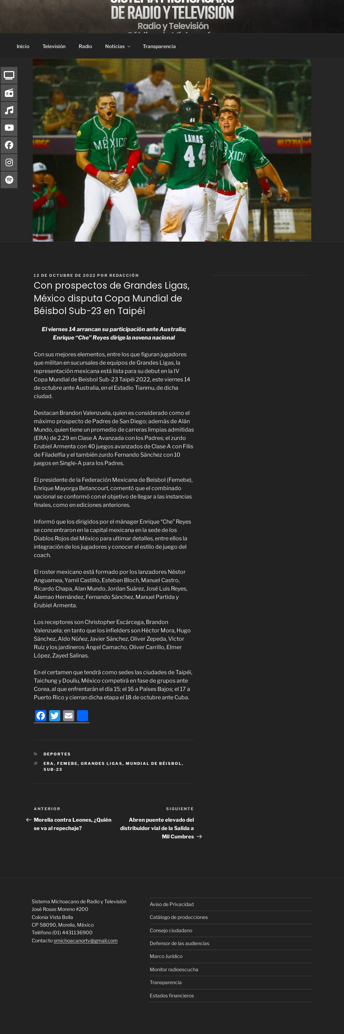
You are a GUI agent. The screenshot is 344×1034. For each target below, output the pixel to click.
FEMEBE (67, 763)
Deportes (57, 754)
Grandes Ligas (102, 763)
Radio (85, 46)
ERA (49, 763)
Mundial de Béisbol (154, 763)
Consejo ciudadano (171, 930)
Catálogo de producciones (179, 917)
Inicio (23, 46)
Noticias (118, 46)
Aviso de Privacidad (172, 904)
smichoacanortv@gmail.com (86, 940)
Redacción (124, 275)
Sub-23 (53, 769)
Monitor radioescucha (174, 969)
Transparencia (159, 46)
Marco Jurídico (166, 956)
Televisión (53, 46)
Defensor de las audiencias (179, 943)
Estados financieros (172, 995)
